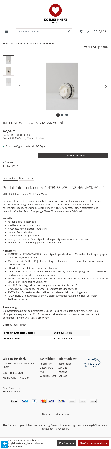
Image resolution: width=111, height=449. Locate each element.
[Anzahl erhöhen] (34, 155)
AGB (42, 371)
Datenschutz (46, 367)
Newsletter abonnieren (55, 414)
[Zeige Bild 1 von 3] (58, 115)
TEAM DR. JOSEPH (96, 47)
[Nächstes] (106, 86)
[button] (4, 444)
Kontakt (62, 375)
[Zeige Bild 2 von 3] (62, 115)
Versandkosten (59, 425)
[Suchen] (69, 31)
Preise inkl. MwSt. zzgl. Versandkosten (23, 138)
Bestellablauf (65, 363)
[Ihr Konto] (88, 31)
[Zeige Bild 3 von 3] (66, 115)
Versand (62, 371)
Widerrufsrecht (48, 375)
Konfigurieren (67, 443)
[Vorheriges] (19, 86)
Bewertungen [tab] (26, 178)
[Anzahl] (20, 155)
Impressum (46, 363)
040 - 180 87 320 (13, 373)
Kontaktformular (12, 391)
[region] (55, 86)
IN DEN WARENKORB (73, 155)
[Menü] (6, 31)
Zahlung (62, 367)
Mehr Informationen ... (14, 446)
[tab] (10, 178)
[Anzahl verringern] (6, 155)
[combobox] (41, 31)
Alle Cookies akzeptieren (93, 443)
